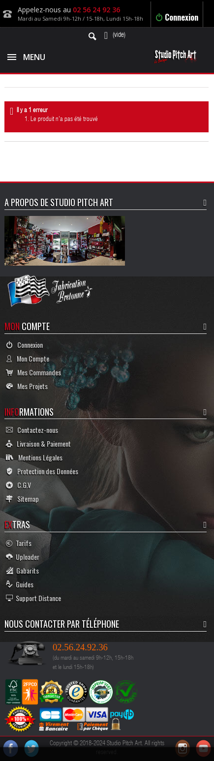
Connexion (176, 17)
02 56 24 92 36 (96, 9)
